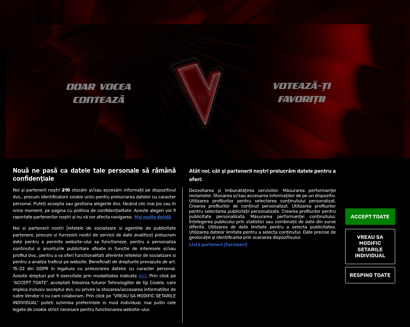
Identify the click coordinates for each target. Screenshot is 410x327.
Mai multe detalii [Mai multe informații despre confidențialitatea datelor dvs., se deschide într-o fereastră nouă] (153, 217)
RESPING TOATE (370, 275)
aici (143, 275)
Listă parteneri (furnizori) (218, 244)
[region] (205, 243)
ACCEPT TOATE (370, 217)
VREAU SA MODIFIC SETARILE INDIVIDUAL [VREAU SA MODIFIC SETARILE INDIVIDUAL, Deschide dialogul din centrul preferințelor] (370, 246)
